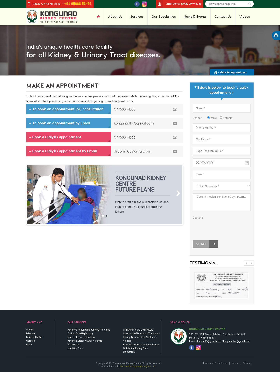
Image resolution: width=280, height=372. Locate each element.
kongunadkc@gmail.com (134, 123)
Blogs (29, 344)
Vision (29, 329)
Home (100, 16)
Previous (31, 193)
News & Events (195, 16)
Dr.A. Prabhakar (34, 337)
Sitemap (247, 363)
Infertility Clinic (75, 348)
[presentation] (222, 227)
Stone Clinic (73, 344)
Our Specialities (163, 16)
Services (137, 16)
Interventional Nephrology (81, 337)
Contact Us (222, 16)
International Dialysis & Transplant (141, 333)
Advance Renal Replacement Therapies (88, 329)
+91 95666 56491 (206, 337)
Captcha (198, 217)
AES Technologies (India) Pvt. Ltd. (138, 366)
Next (178, 193)
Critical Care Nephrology (80, 333)
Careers (30, 341)
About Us (115, 16)
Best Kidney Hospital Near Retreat (141, 344)
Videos (244, 16)
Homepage (216, 72)
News (235, 363)
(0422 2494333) (191, 3)
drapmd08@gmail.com (132, 151)
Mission (30, 333)
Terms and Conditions (215, 363)
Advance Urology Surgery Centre (84, 341)
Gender (197, 117)
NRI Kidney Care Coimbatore (138, 329)
